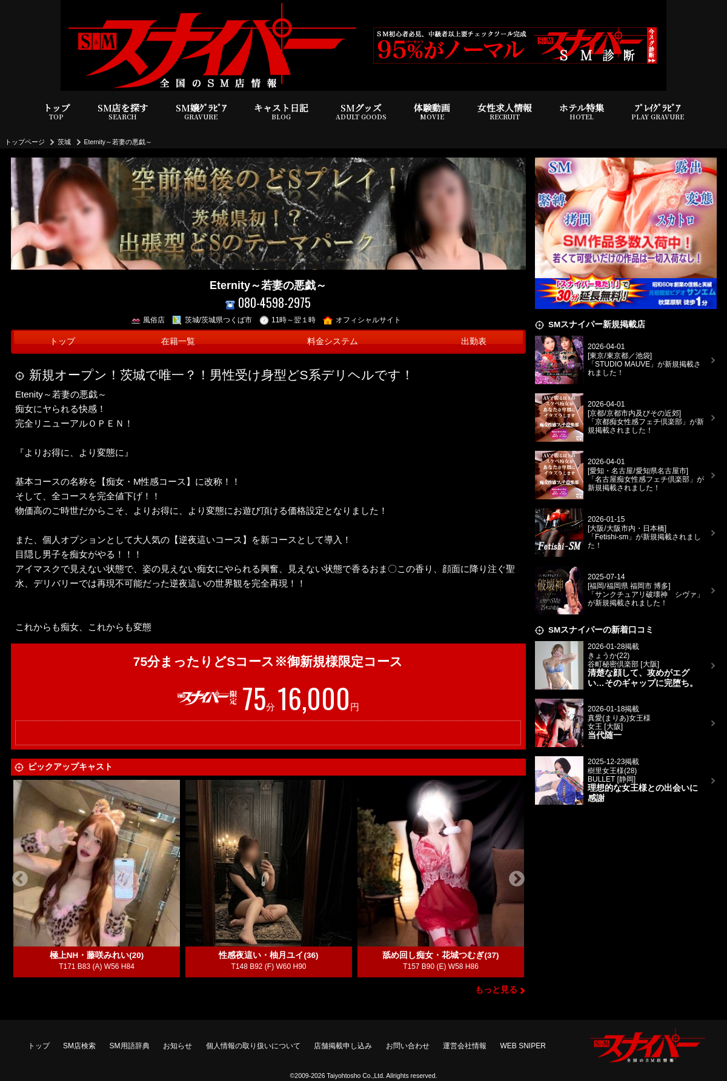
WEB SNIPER (523, 1046)
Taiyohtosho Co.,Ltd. (356, 1075)
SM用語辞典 (130, 1046)
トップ (56, 111)
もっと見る (496, 989)
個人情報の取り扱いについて (253, 1046)
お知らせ (177, 1046)
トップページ (25, 141)
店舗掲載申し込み (343, 1046)
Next (517, 879)
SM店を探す (123, 111)
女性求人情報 (504, 111)
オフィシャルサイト (362, 320)
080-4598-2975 (268, 302)
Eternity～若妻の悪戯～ (118, 141)
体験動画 (432, 111)
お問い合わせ (408, 1046)
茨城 (64, 141)
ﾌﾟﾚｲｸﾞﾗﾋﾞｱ (657, 111)
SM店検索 (79, 1046)
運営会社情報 (464, 1046)
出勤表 (473, 341)
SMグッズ (361, 111)
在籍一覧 (178, 341)
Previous (20, 879)
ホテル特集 (581, 111)
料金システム (332, 341)
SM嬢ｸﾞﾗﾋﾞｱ (201, 111)
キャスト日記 (281, 111)
